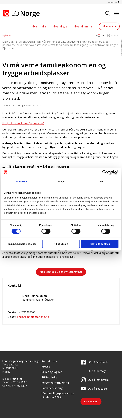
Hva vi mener (84, 26)
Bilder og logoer (52, 372)
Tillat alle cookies (99, 243)
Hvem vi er (40, 26)
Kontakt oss (49, 361)
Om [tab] (101, 181)
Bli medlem (109, 26)
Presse (46, 366)
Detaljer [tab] (61, 181)
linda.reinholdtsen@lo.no (33, 317)
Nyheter (6, 35)
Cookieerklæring (52, 388)
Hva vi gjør (61, 26)
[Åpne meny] (116, 14)
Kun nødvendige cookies (22, 243)
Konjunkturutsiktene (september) (23, 123)
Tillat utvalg (61, 243)
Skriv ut (115, 35)
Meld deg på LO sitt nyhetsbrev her (61, 271)
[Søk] (108, 14)
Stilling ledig (49, 377)
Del (102, 35)
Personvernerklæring (55, 382)
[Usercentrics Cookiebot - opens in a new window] (104, 172)
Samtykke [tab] (21, 181)
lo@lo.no (17, 378)
